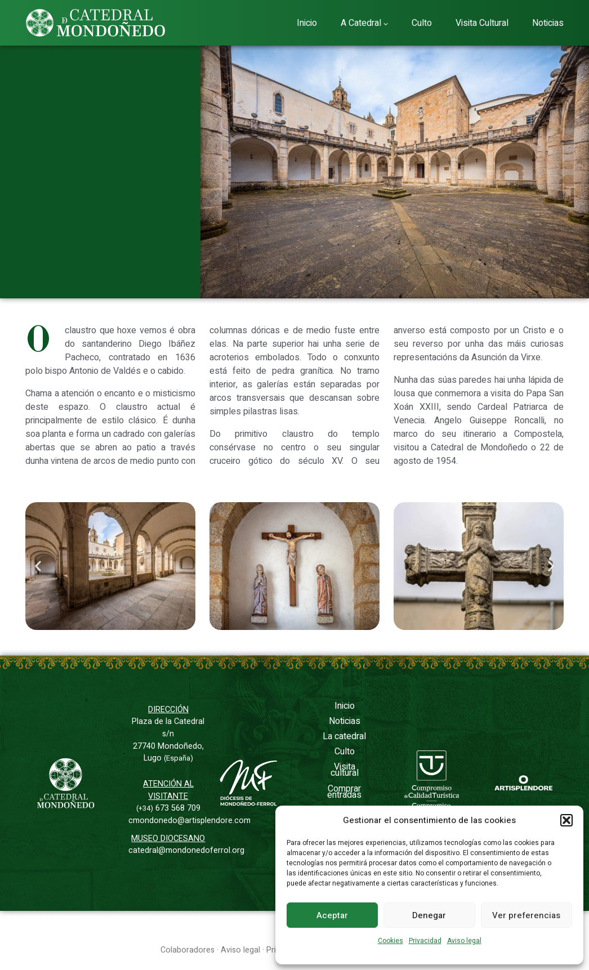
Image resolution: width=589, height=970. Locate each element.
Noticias (344, 721)
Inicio (344, 706)
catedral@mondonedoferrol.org (186, 850)
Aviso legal (464, 941)
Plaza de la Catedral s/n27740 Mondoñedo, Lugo (168, 740)
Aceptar (332, 915)
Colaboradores (187, 950)
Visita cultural (345, 770)
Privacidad (425, 941)
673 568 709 (168, 808)
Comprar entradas (344, 792)
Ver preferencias (526, 915)
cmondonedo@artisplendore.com (189, 820)
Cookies (390, 941)
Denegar (429, 915)
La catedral (344, 736)
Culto (344, 751)
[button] (566, 820)
